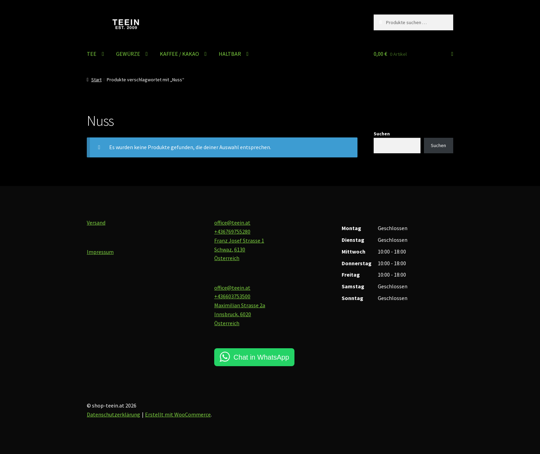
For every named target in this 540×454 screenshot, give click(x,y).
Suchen (382, 134)
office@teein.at (232, 222)
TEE (91, 53)
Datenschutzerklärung (113, 414)
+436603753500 (232, 296)
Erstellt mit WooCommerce (178, 414)
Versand (96, 222)
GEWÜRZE (128, 53)
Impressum (100, 251)
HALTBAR (230, 53)
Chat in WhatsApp (261, 357)
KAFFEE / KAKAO (179, 53)
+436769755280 (232, 231)
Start (96, 79)
